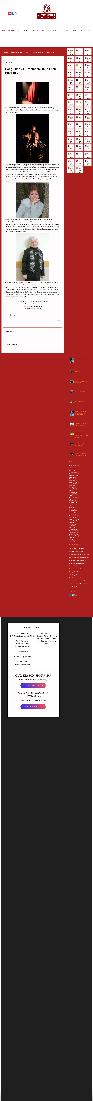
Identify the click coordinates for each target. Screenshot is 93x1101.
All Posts (5, 52)
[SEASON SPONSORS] (33, 685)
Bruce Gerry (82, 554)
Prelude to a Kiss (74, 578)
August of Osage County (76, 551)
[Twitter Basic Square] (73, 595)
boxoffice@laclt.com (22, 664)
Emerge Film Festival (75, 572)
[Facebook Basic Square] (70, 595)
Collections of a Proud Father (77, 560)
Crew (83, 566)
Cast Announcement (37, 52)
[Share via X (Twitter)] (10, 315)
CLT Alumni (72, 557)
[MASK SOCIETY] (33, 706)
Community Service (74, 566)
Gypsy (84, 572)
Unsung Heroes (50, 52)
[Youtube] (9, 13)
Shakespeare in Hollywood (77, 580)
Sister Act (71, 583)
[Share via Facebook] (6, 315)
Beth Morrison (73, 554)
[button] (82, 30)
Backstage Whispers (16, 52)
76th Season (72, 548)
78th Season (81, 548)
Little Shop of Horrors (75, 575)
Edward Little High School (76, 569)
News (27, 52)
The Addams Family (81, 583)
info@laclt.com (25, 657)
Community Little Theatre (76, 563)
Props (81, 578)
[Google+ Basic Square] (75, 595)
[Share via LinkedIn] (15, 315)
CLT (88, 554)
